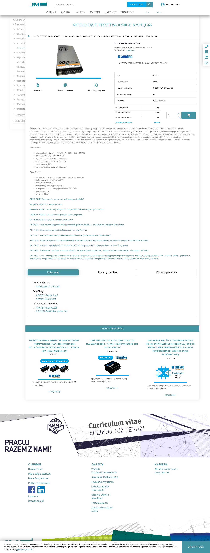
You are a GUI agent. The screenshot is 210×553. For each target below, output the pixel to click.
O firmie (51, 12)
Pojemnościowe (25, 76)
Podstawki (22, 99)
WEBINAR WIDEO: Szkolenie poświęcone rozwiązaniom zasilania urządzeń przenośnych (67, 209)
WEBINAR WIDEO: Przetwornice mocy (46, 204)
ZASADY (97, 464)
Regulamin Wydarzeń (102, 482)
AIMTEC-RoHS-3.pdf (47, 295)
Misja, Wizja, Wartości (39, 473)
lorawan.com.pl (36, 501)
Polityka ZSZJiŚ (99, 503)
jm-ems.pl (33, 496)
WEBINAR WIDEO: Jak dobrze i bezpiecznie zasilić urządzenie (56, 215)
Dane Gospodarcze (38, 478)
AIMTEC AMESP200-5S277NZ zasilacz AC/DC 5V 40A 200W (131, 36)
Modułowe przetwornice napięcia (82, 36)
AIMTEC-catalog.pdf (46, 307)
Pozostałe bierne (25, 109)
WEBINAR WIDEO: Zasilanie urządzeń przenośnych (52, 220)
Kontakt (94, 12)
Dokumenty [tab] (54, 272)
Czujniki (21, 62)
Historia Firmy (35, 469)
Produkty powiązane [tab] (167, 272)
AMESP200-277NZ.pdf (48, 286)
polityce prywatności (25, 549)
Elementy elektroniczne (47, 36)
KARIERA (161, 464)
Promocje (127, 12)
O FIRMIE (34, 464)
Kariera (80, 12)
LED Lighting (22, 120)
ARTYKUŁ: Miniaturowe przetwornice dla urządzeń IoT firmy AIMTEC (59, 230)
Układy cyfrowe (24, 34)
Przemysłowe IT (24, 115)
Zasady (65, 12)
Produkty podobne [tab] (108, 272)
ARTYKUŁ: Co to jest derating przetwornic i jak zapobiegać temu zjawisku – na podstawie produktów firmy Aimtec (77, 225)
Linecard (110, 12)
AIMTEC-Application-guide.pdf (52, 311)
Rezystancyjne (24, 81)
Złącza (20, 90)
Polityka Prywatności (39, 483)
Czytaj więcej (55, 391)
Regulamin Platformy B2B (104, 477)
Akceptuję (196, 546)
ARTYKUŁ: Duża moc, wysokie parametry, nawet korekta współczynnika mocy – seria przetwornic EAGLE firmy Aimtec (79, 245)
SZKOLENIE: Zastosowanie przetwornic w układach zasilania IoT (57, 199)
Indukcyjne (22, 85)
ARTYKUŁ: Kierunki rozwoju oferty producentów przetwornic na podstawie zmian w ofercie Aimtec (70, 235)
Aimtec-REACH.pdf (46, 299)
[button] (38, 87)
